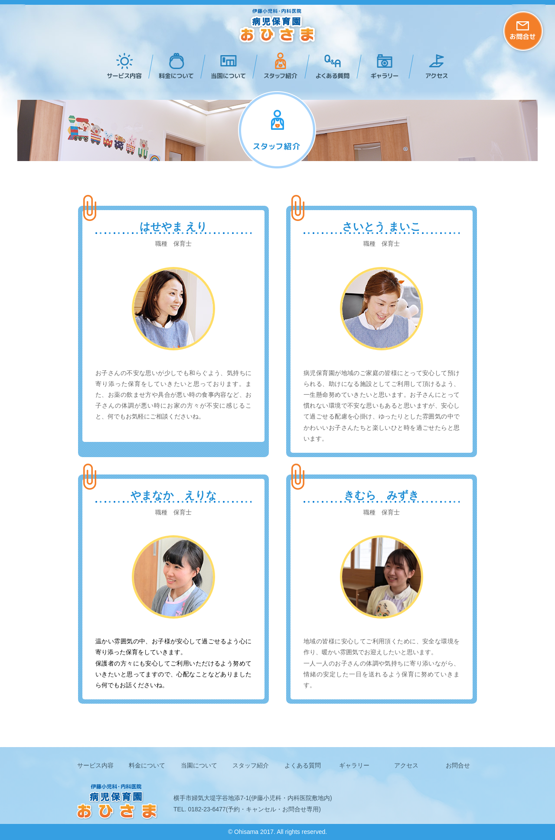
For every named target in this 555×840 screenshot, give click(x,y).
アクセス (434, 66)
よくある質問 (330, 66)
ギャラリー (382, 66)
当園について (225, 66)
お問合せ (458, 765)
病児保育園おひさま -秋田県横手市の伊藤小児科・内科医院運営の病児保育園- (277, 27)
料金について (173, 66)
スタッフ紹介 (277, 66)
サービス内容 (121, 66)
